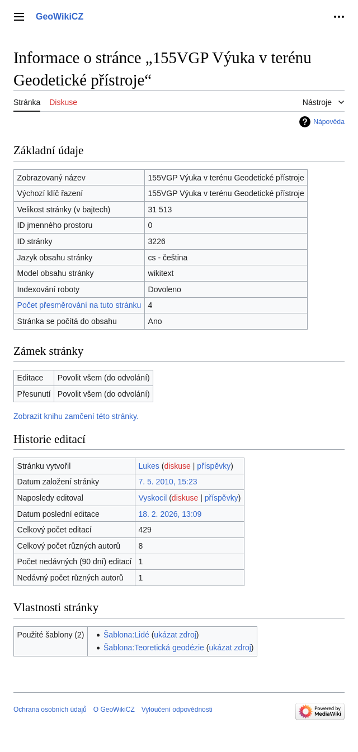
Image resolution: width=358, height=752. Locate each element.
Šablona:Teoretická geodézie (153, 647)
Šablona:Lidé (126, 634)
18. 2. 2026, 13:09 (169, 514)
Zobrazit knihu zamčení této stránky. (76, 416)
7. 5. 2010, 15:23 (167, 481)
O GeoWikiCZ (114, 709)
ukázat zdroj (175, 634)
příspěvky (213, 465)
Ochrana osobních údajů (50, 709)
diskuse (177, 465)
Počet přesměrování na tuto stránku (79, 305)
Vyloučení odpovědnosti (177, 709)
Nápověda (329, 122)
